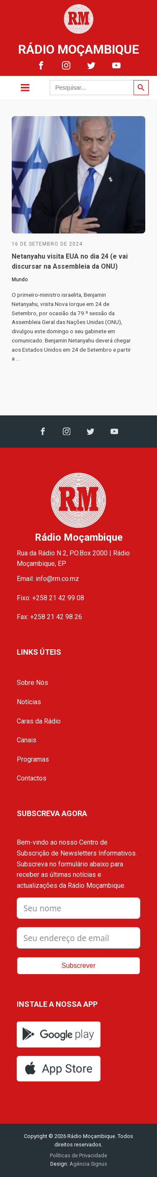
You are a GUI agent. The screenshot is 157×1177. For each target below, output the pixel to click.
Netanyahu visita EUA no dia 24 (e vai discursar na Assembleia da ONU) (70, 261)
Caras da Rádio (39, 721)
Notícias (29, 702)
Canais (26, 740)
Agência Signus (87, 1164)
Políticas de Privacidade (78, 1155)
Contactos (31, 778)
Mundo (20, 280)
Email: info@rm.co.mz (48, 579)
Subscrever (78, 965)
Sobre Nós (32, 683)
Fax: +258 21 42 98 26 (49, 617)
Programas (33, 759)
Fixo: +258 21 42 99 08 (50, 598)
